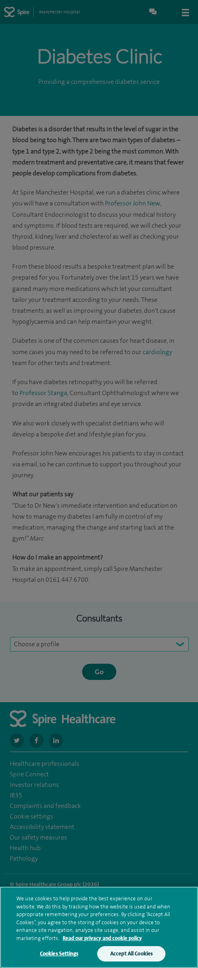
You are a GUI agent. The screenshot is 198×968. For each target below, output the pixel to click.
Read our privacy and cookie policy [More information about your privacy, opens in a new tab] (102, 939)
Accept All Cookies (131, 954)
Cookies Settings (59, 954)
